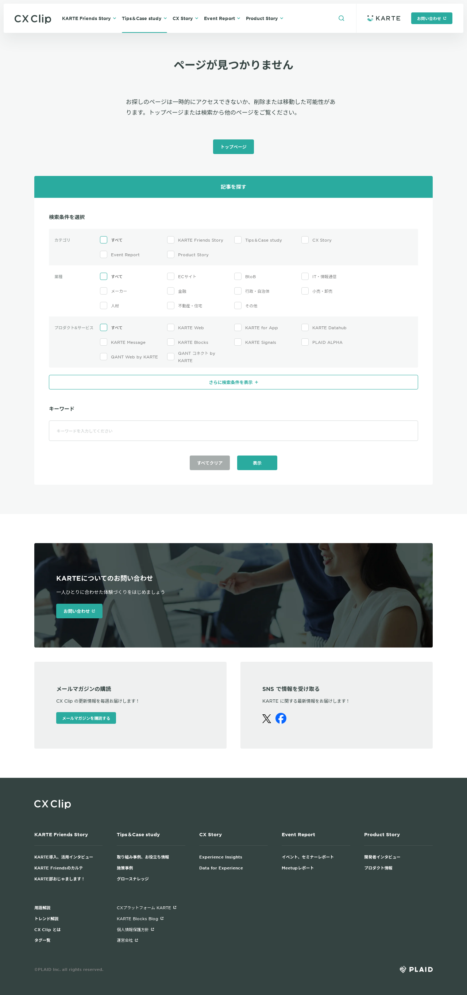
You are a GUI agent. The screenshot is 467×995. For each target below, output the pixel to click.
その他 (245, 305)
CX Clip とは (47, 929)
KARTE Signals (255, 342)
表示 (257, 463)
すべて (111, 239)
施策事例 (125, 867)
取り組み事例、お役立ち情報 (143, 856)
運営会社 (127, 939)
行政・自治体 (251, 291)
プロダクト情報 (378, 867)
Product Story (264, 18)
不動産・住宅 (184, 305)
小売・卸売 (316, 291)
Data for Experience (221, 867)
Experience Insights (220, 856)
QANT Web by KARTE (129, 356)
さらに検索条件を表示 (233, 382)
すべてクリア (210, 463)
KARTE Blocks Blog (140, 918)
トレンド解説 (46, 918)
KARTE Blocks (187, 342)
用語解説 (42, 907)
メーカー (113, 291)
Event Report (222, 18)
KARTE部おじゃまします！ (59, 878)
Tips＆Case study (144, 18)
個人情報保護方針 (135, 929)
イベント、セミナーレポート (308, 856)
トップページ (233, 147)
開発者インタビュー (382, 856)
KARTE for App (256, 327)
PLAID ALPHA (322, 342)
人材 (109, 305)
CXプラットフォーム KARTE (147, 907)
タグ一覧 (42, 939)
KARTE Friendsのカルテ (58, 867)
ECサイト (181, 276)
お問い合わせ (432, 18)
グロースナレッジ (132, 878)
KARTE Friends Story (89, 18)
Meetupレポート (298, 867)
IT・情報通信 (318, 276)
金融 (176, 291)
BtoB (245, 276)
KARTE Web (185, 327)
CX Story (185, 18)
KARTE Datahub (324, 327)
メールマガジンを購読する (86, 718)
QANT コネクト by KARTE (191, 356)
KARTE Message (123, 342)
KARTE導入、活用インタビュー (63, 856)
